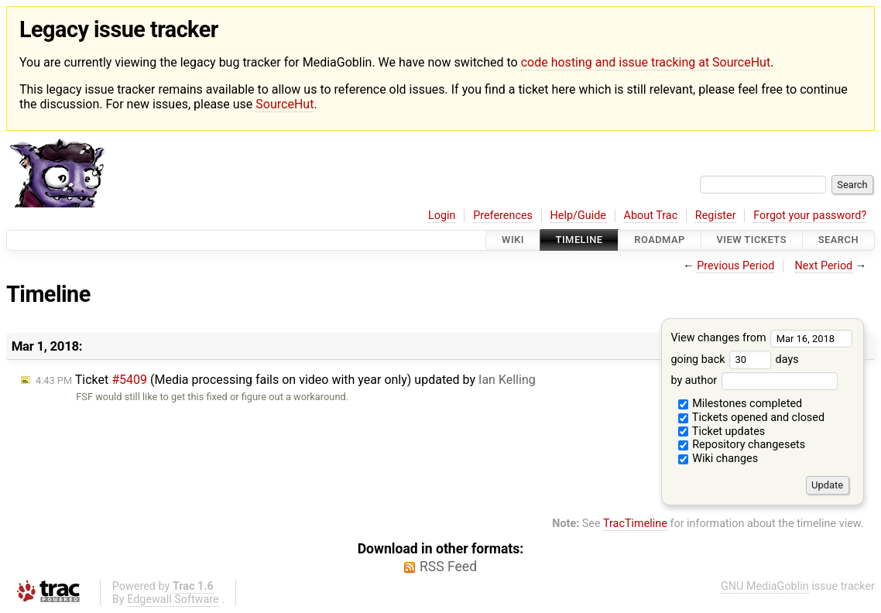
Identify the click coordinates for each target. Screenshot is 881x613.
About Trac (651, 215)
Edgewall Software (173, 599)
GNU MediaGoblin (765, 586)
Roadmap (659, 240)
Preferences (503, 215)
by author (753, 380)
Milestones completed (740, 403)
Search (838, 240)
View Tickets (752, 240)
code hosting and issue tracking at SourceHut (645, 62)
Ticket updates (722, 431)
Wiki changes (718, 458)
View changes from (761, 337)
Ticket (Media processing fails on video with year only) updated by (286, 379)
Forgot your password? (809, 215)
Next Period (824, 265)
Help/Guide (578, 215)
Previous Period (735, 265)
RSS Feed (448, 566)
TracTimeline (635, 523)
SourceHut (284, 104)
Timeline (579, 240)
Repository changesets (742, 444)
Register (715, 215)
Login (442, 215)
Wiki (513, 240)
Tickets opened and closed (751, 417)
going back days (734, 359)
